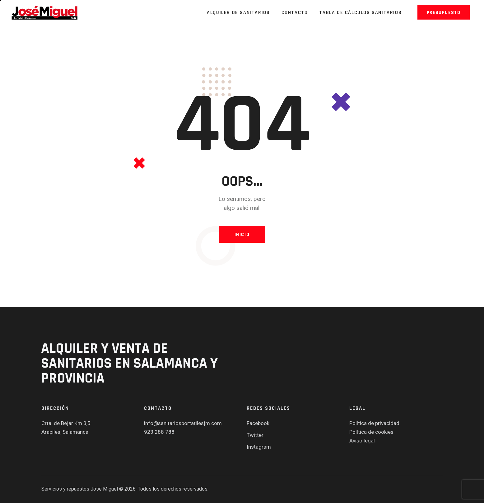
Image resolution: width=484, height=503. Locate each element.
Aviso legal (362, 440)
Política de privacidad (374, 423)
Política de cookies (371, 432)
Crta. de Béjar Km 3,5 (66, 423)
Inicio (242, 234)
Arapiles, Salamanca (64, 432)
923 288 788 (159, 432)
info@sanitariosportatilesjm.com (183, 423)
